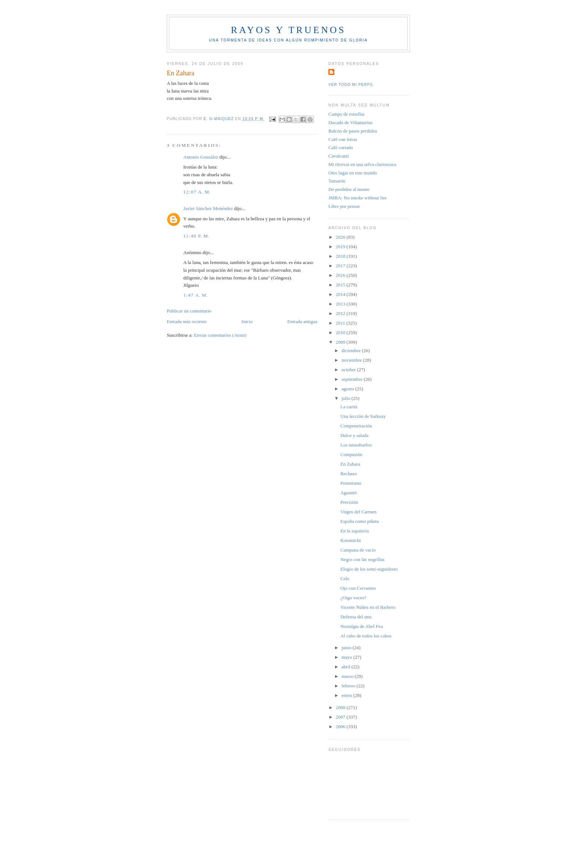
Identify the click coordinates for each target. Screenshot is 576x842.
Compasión (351, 454)
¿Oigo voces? (353, 597)
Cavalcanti (338, 156)
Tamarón (336, 181)
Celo (344, 578)
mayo (347, 657)
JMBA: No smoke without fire (357, 197)
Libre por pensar (344, 206)
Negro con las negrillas (362, 559)
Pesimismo (350, 483)
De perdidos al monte (349, 189)
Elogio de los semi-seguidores (368, 569)
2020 (341, 237)
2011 (341, 323)
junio (347, 647)
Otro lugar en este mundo (352, 173)
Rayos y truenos (288, 30)
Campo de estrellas (346, 114)
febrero (349, 686)
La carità (348, 406)
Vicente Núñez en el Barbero (367, 607)
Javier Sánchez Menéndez (208, 208)
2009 (341, 342)
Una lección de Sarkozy (363, 416)
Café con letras (342, 139)
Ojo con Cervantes (358, 588)
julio (347, 398)
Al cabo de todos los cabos (365, 636)
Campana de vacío (357, 550)
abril (347, 666)
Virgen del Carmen (358, 511)
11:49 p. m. (196, 236)
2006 (341, 726)
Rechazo (348, 473)
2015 (341, 285)
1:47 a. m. (195, 295)
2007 (341, 717)
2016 (341, 275)
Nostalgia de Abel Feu (361, 626)
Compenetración (356, 426)
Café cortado (340, 147)
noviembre (352, 360)
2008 (341, 707)
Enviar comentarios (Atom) (220, 335)
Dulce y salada (354, 435)
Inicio (246, 321)
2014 (341, 294)
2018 (341, 256)
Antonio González (200, 157)
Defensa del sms (355, 616)
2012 (341, 313)
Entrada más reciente (187, 321)
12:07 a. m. (197, 192)
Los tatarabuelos (356, 445)
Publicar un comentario (189, 311)
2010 (341, 332)
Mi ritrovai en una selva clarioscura (362, 164)
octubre (349, 369)
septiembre (353, 379)
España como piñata (359, 521)
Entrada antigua (302, 321)
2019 (341, 246)
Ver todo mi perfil (351, 85)
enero (347, 695)
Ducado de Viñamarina (350, 122)
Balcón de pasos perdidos (352, 131)
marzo (348, 676)
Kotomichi (350, 540)
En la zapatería (354, 531)
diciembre (352, 350)
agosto (348, 388)
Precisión (349, 502)
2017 (341, 265)
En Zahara (350, 464)
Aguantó (348, 492)
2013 (341, 304)
